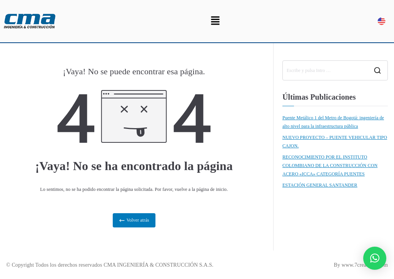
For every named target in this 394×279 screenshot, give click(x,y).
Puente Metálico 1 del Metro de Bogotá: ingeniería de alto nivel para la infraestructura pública (333, 122)
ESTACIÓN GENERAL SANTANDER (319, 185)
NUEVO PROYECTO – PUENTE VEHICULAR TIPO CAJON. (334, 142)
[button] (215, 21)
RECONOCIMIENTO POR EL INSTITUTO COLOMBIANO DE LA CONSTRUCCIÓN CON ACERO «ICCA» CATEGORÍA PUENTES (329, 165)
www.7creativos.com (365, 265)
